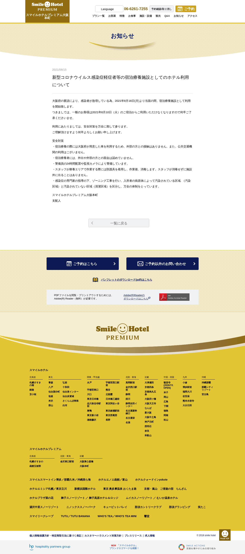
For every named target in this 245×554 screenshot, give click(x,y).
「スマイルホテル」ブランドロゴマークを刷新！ (124, 547)
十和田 (66, 387)
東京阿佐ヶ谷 (112, 403)
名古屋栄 (130, 418)
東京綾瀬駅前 (112, 410)
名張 (128, 422)
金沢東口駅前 (67, 461)
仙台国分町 (54, 391)
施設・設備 (146, 15)
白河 (65, 405)
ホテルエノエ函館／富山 (113, 479)
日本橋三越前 (112, 399)
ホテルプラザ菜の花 (41, 497)
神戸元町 (149, 421)
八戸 (50, 387)
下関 (166, 406)
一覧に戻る (109, 223)
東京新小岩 (92, 415)
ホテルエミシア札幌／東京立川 (48, 488)
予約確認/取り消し (161, 9)
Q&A (167, 15)
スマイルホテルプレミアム (45, 449)
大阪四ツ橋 (150, 399)
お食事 (132, 15)
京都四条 (149, 387)
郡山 (50, 405)
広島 (166, 401)
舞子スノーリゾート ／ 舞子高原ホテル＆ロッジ (89, 497)
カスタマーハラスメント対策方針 (102, 535)
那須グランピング (179, 507)
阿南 (166, 415)
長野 (108, 420)
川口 (89, 394)
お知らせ (179, 15)
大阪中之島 (150, 417)
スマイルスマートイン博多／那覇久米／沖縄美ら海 (60, 479)
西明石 (148, 426)
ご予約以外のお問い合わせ (167, 264)
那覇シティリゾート (207, 388)
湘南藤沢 (91, 420)
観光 (158, 15)
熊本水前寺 (188, 401)
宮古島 (205, 394)
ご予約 (189, 9)
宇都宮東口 (92, 389)
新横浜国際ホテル (85, 488)
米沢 (50, 401)
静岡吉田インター (131, 405)
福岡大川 (187, 391)
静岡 (128, 394)
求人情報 (150, 535)
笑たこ (202, 507)
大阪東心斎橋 (86, 461)
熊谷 (108, 389)
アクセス (192, 15)
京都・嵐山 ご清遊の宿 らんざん (165, 488)
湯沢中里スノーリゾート (44, 507)
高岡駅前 (130, 382)
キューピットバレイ (115, 507)
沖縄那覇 (206, 382)
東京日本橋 (92, 399)
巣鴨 (89, 410)
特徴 (122, 15)
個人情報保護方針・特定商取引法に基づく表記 (55, 535)
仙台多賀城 (68, 396)
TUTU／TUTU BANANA (75, 516)
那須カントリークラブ (148, 507)
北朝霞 (109, 394)
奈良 (147, 431)
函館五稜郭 (35, 466)
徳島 (166, 410)
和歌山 (148, 435)
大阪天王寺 (150, 403)
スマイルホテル (38, 370)
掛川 (128, 399)
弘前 (65, 382)
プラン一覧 (98, 15)
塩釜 (50, 396)
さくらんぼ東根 (70, 401)
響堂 (146, 516)
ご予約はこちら (92, 264)
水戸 (89, 382)
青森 (50, 382)
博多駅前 (187, 387)
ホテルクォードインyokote (151, 479)
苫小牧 (32, 394)
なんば (148, 408)
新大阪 (148, 412)
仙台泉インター (70, 391)
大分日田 (187, 405)
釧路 (31, 389)
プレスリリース (133, 535)
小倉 (185, 382)
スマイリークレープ (41, 516)
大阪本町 (84, 466)
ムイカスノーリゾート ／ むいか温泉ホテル (152, 497)
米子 (166, 392)
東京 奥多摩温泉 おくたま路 (120, 488)
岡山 (166, 397)
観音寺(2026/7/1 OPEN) (168, 385)
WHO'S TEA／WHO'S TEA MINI (117, 516)
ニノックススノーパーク (81, 507)
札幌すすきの (36, 461)
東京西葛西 (111, 415)
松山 (166, 420)
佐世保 (186, 396)
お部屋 (112, 15)
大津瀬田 (149, 382)
